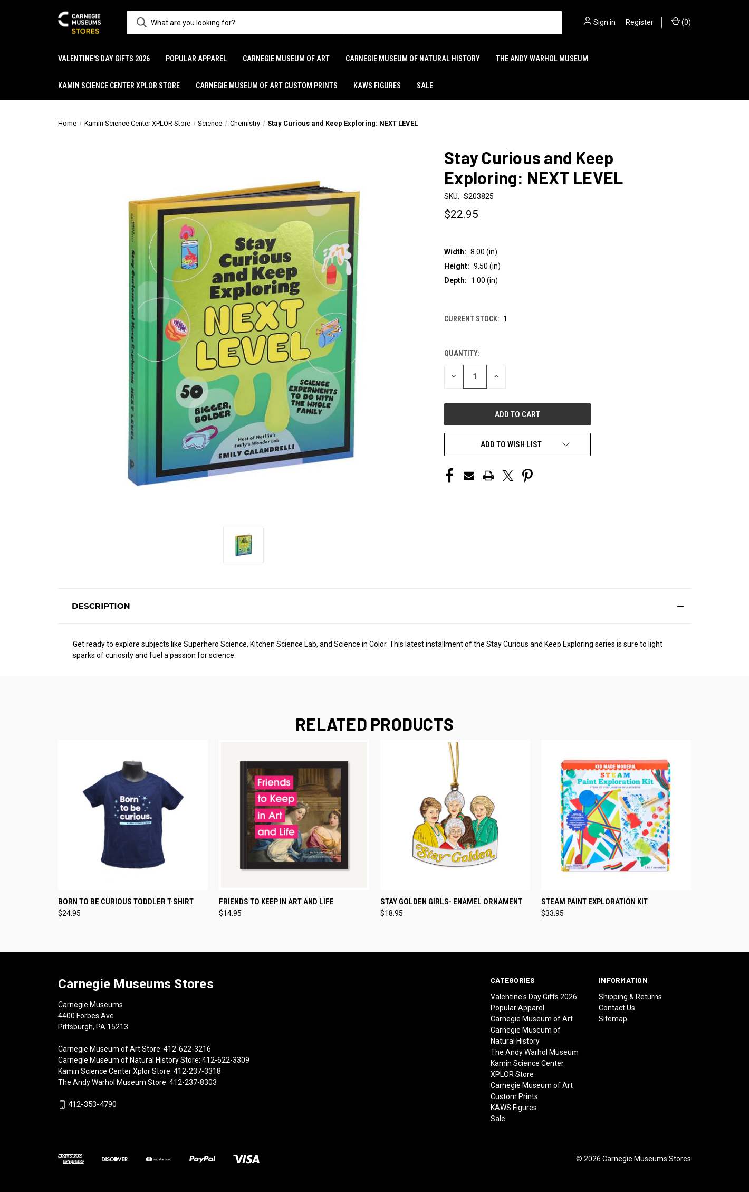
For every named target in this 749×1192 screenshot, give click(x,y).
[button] (374, 606)
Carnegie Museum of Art (286, 58)
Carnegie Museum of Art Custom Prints (267, 85)
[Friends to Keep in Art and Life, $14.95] (294, 815)
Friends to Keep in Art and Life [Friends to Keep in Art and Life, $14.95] (276, 901)
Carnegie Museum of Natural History (412, 58)
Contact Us (617, 1008)
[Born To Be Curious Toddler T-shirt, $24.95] (133, 815)
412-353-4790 (92, 1104)
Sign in (604, 22)
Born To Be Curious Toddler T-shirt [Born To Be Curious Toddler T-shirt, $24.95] (126, 901)
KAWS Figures (377, 85)
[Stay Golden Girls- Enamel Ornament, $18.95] (455, 815)
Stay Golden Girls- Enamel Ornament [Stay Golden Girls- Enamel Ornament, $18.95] (451, 901)
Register (640, 22)
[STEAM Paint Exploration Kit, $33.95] (616, 815)
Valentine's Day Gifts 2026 (104, 58)
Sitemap (613, 1019)
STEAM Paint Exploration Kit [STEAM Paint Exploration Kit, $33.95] (594, 901)
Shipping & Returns (630, 996)
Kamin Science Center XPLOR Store (119, 85)
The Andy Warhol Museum (542, 58)
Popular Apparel (196, 58)
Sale (425, 85)
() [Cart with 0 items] (681, 21)
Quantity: (461, 353)
